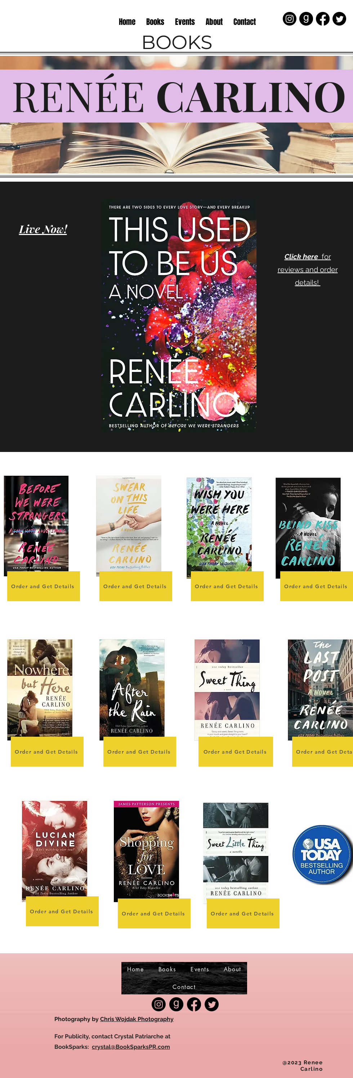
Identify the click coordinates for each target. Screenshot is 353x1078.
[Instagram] (289, 19)
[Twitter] (339, 19)
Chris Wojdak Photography (137, 1019)
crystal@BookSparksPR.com (131, 1046)
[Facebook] (323, 19)
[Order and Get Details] (43, 586)
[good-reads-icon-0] (306, 19)
